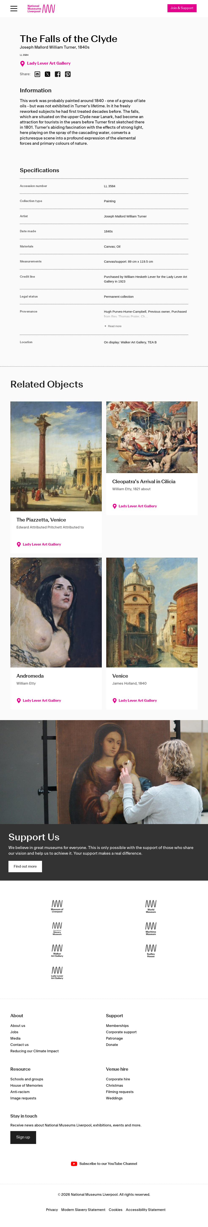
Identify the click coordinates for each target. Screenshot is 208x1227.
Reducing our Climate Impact (34, 1051)
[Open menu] (13, 8)
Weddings (114, 1098)
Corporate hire (118, 1079)
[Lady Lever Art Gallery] (57, 973)
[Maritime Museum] (151, 929)
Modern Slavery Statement (83, 1210)
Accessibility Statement (146, 1210)
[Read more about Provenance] (146, 320)
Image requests (23, 1098)
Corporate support (121, 1032)
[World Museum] (151, 906)
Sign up (23, 1137)
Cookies (115, 1210)
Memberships (117, 1026)
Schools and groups (26, 1079)
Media (15, 1038)
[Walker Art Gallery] (57, 951)
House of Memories (26, 1086)
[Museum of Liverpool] (57, 906)
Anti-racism (20, 1092)
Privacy (52, 1210)
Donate (112, 1045)
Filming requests (120, 1092)
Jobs (14, 1032)
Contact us (19, 1045)
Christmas (114, 1086)
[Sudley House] (151, 951)
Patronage (114, 1038)
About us (17, 1026)
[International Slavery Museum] (57, 929)
